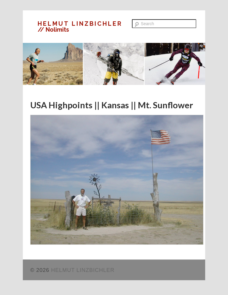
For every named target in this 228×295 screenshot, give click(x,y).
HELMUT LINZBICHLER (80, 23)
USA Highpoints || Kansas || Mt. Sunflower (111, 105)
